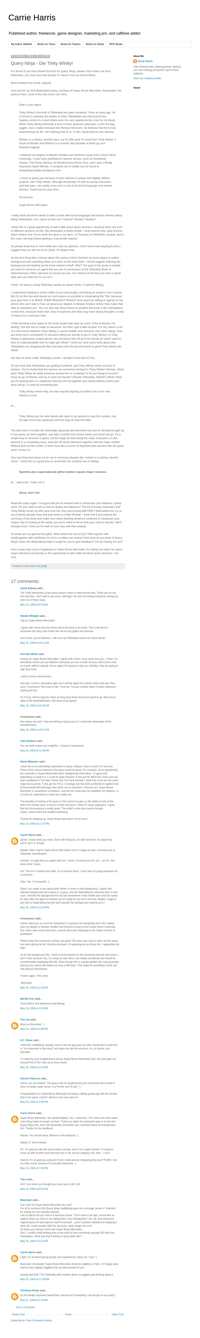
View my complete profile (147, 78)
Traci (23, 1179)
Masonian (26, 1200)
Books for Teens (46, 44)
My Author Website (21, 44)
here (107, 71)
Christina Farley (29, 1290)
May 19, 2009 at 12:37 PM (34, 823)
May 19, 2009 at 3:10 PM (34, 1008)
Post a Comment (25, 1307)
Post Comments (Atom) (39, 1320)
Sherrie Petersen (30, 1078)
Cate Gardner (28, 741)
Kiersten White (29, 654)
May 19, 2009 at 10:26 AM (34, 705)
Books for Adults (95, 44)
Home (68, 1314)
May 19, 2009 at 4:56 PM (34, 1101)
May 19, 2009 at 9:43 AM (34, 604)
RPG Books (115, 44)
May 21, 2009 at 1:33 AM (34, 1300)
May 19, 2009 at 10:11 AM (34, 642)
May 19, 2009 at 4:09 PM (34, 1029)
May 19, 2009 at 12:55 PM (34, 907)
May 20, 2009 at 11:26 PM (34, 1279)
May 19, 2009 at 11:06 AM (34, 750)
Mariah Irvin (27, 998)
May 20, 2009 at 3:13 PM (34, 1241)
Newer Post (18, 1314)
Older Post (118, 1314)
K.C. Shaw (26, 1040)
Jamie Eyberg (28, 588)
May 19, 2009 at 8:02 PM (34, 1189)
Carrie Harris (32, 17)
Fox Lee (25, 1019)
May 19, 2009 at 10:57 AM (34, 729)
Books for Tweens (70, 44)
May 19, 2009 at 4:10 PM (34, 1067)
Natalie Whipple (29, 616)
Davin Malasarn (29, 761)
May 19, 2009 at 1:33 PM (34, 987)
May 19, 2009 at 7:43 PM (34, 1168)
